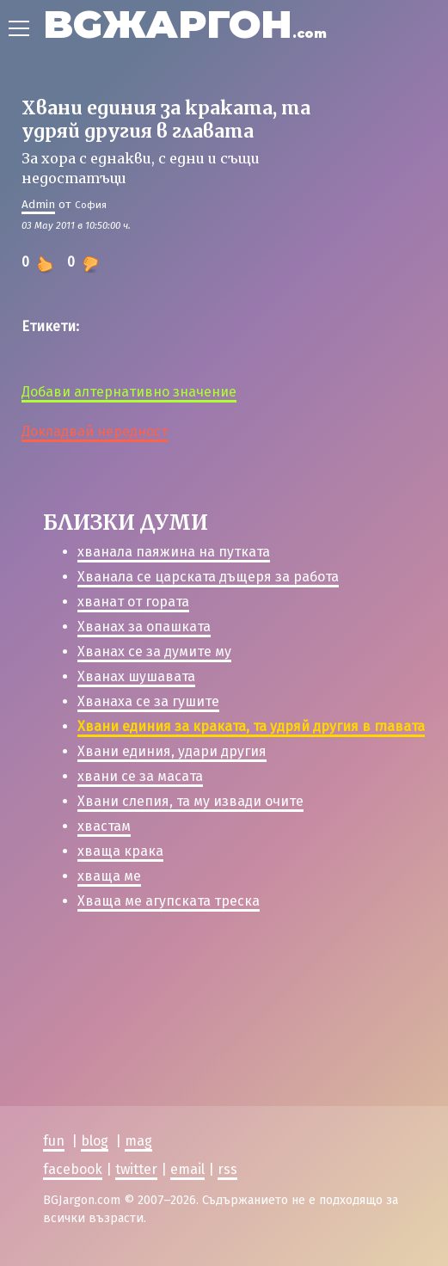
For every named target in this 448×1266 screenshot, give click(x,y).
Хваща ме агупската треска (168, 901)
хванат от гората (133, 601)
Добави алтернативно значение (128, 392)
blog (94, 1141)
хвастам (104, 826)
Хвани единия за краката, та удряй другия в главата (251, 726)
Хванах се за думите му (154, 651)
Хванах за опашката (144, 626)
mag (138, 1141)
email (187, 1168)
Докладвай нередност (94, 431)
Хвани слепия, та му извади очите (190, 801)
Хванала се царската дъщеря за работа (208, 576)
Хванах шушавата (136, 676)
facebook (72, 1168)
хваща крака (120, 851)
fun (53, 1141)
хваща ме (109, 876)
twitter (136, 1168)
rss (227, 1168)
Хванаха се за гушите (148, 701)
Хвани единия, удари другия (172, 751)
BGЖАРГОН (185, 23)
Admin (38, 204)
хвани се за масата (140, 776)
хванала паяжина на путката (173, 552)
